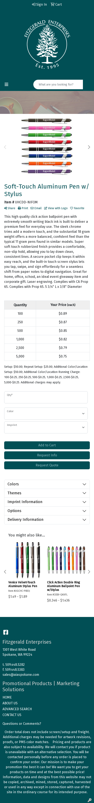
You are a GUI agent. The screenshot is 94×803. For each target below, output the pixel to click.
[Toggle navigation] (6, 84)
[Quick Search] (58, 84)
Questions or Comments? (22, 724)
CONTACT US (12, 715)
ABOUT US (10, 703)
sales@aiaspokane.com (21, 675)
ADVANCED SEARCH (17, 709)
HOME (7, 697)
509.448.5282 (15, 665)
